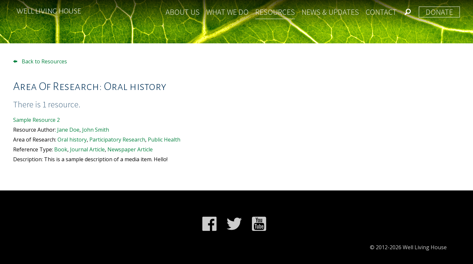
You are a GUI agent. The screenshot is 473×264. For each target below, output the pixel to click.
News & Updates (330, 12)
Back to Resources (40, 61)
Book (60, 149)
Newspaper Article (130, 149)
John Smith (95, 129)
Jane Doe (68, 129)
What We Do (227, 12)
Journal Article (87, 149)
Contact (381, 12)
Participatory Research (117, 139)
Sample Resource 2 (36, 119)
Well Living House (48, 11)
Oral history (72, 139)
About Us (183, 12)
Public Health (164, 139)
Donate (439, 12)
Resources (275, 12)
